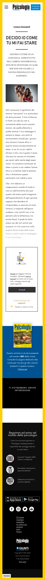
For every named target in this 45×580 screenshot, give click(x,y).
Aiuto (18, 529)
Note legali (22, 562)
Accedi (12, 274)
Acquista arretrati (35, 7)
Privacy (19, 532)
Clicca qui (22, 369)
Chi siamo (20, 517)
